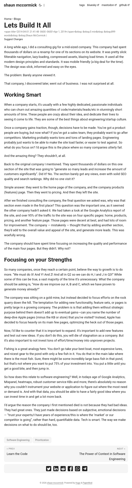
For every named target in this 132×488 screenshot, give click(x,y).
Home (8, 19)
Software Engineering (18, 440)
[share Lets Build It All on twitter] (48, 469)
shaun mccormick (20, 5)
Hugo (77, 483)
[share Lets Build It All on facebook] (70, 469)
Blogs (17, 19)
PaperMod (87, 483)
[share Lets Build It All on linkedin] (55, 469)
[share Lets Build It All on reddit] (63, 469)
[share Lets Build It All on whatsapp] (77, 469)
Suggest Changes (13, 39)
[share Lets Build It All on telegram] (84, 469)
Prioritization (42, 440)
